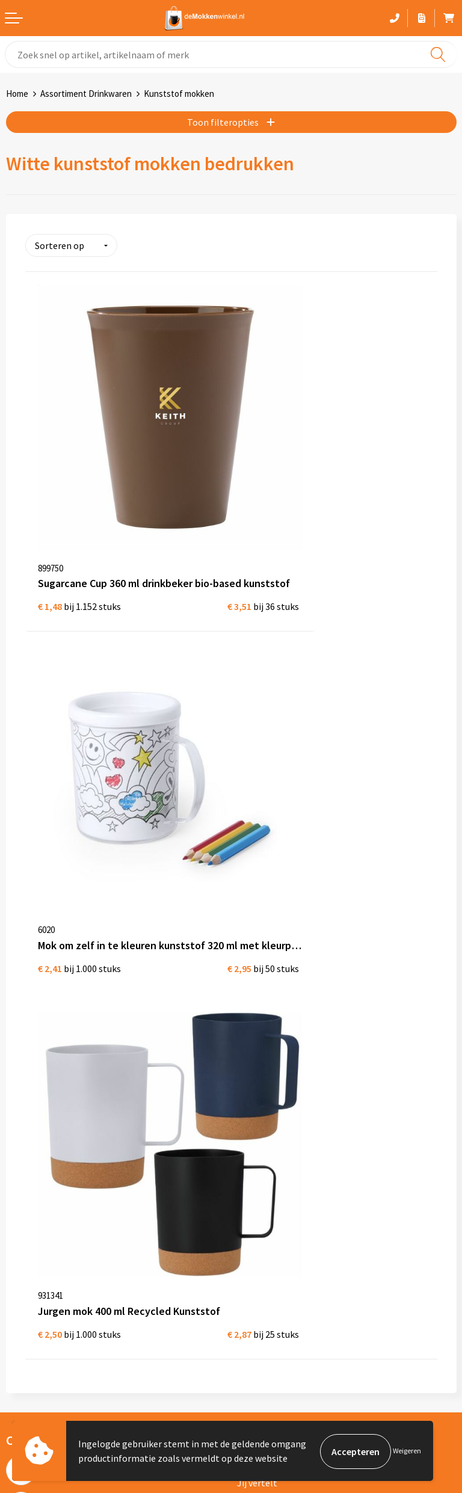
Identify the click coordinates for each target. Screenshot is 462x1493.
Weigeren (407, 1451)
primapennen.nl (44, 1331)
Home (17, 93)
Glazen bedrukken (274, 1154)
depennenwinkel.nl (50, 1273)
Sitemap (254, 990)
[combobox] (231, 54)
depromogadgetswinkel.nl (65, 1312)
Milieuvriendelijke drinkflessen (299, 1193)
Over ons (255, 932)
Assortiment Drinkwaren (86, 93)
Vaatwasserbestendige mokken (301, 1212)
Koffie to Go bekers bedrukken (298, 1174)
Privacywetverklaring (49, 1135)
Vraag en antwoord (276, 971)
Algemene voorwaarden (54, 1116)
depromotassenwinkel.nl (62, 1293)
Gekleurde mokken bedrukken (298, 1135)
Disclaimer (28, 1154)
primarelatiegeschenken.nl (67, 1350)
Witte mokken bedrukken (289, 1116)
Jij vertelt (257, 952)
